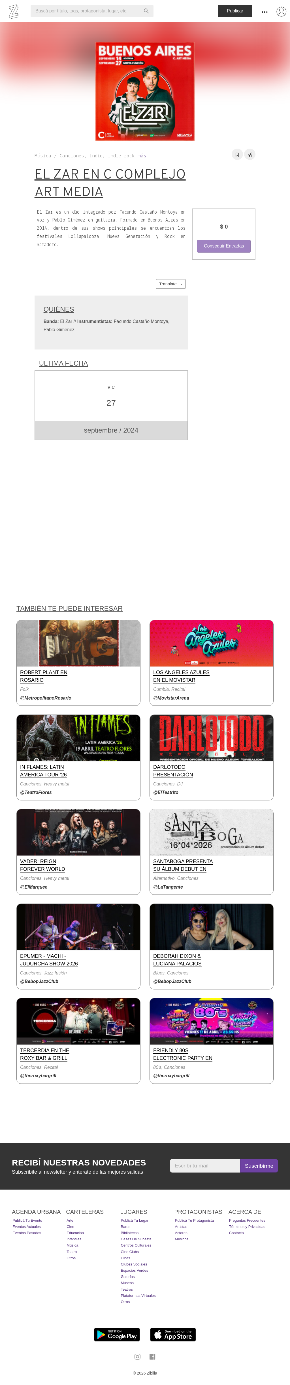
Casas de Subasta (136, 1239)
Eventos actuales (26, 1227)
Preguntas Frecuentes (247, 1220)
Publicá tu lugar (134, 1220)
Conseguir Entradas (224, 246)
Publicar (235, 10)
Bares (125, 1227)
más (142, 156)
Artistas (181, 1227)
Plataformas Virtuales (138, 1295)
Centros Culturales (136, 1245)
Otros (71, 1258)
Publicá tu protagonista (194, 1220)
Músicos (182, 1239)
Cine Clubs (130, 1252)
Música (72, 1245)
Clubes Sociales (134, 1264)
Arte (70, 1220)
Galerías (128, 1277)
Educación (75, 1233)
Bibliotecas (129, 1233)
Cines (125, 1258)
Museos (127, 1283)
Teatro (72, 1252)
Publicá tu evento (27, 1220)
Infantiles (74, 1239)
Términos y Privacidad (247, 1227)
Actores (181, 1233)
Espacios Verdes (134, 1270)
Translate (170, 283)
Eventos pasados (26, 1233)
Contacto (236, 1233)
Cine (70, 1227)
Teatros (127, 1289)
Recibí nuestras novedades (79, 1162)
